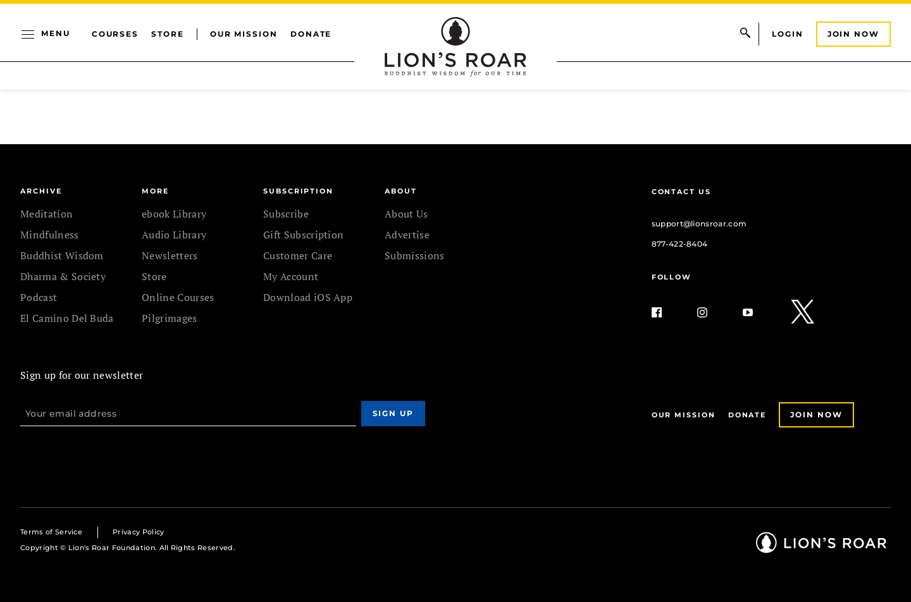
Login (787, 34)
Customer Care (297, 255)
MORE (155, 191)
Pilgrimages (169, 318)
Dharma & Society (63, 276)
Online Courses (178, 297)
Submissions (415, 255)
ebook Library (174, 214)
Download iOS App (307, 297)
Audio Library (174, 235)
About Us (406, 214)
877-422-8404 (680, 244)
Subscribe (286, 214)
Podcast (38, 297)
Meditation (46, 214)
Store (167, 34)
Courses (115, 34)
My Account (290, 276)
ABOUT (401, 191)
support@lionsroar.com (699, 223)
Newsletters (170, 255)
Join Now (853, 34)
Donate (311, 34)
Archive (40, 191)
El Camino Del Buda (67, 318)
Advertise (407, 235)
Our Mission (244, 34)
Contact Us (681, 191)
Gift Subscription (303, 235)
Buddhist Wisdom (62, 255)
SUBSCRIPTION (298, 191)
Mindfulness (49, 235)
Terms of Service (51, 531)
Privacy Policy (138, 531)
